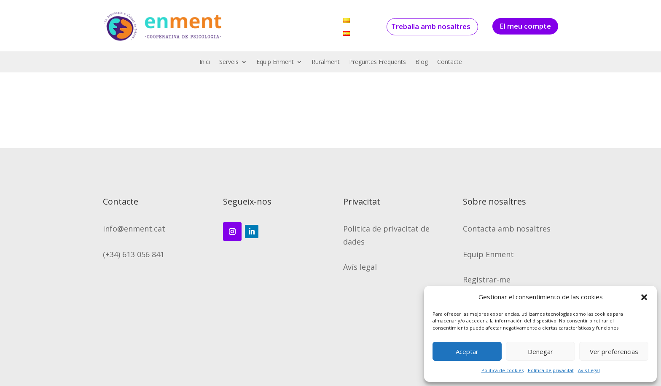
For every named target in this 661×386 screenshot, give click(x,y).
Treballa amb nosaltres (430, 26)
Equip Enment (275, 62)
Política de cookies (502, 370)
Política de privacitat (551, 370)
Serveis (229, 62)
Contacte (449, 62)
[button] (644, 297)
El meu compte (525, 26)
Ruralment (326, 62)
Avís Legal (589, 370)
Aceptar (467, 351)
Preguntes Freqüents (377, 62)
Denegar (540, 351)
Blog (421, 62)
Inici (204, 62)
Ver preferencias (614, 351)
